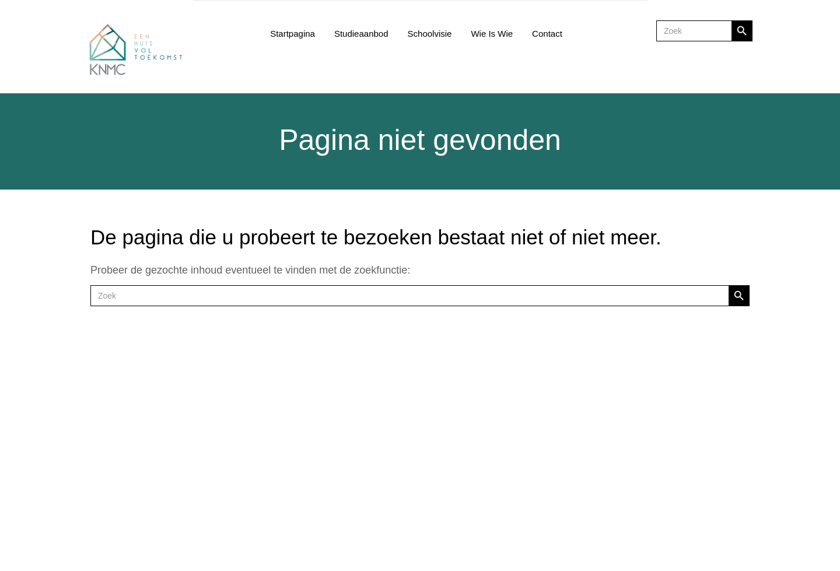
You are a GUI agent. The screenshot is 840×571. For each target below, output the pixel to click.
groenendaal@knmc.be (679, 462)
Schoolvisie (430, 33)
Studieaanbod (361, 33)
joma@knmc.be (527, 462)
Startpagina (292, 33)
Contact (547, 33)
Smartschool (390, 388)
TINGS (712, 536)
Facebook (391, 409)
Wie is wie (492, 33)
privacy (380, 505)
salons (378, 462)
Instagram (385, 399)
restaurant (385, 452)
